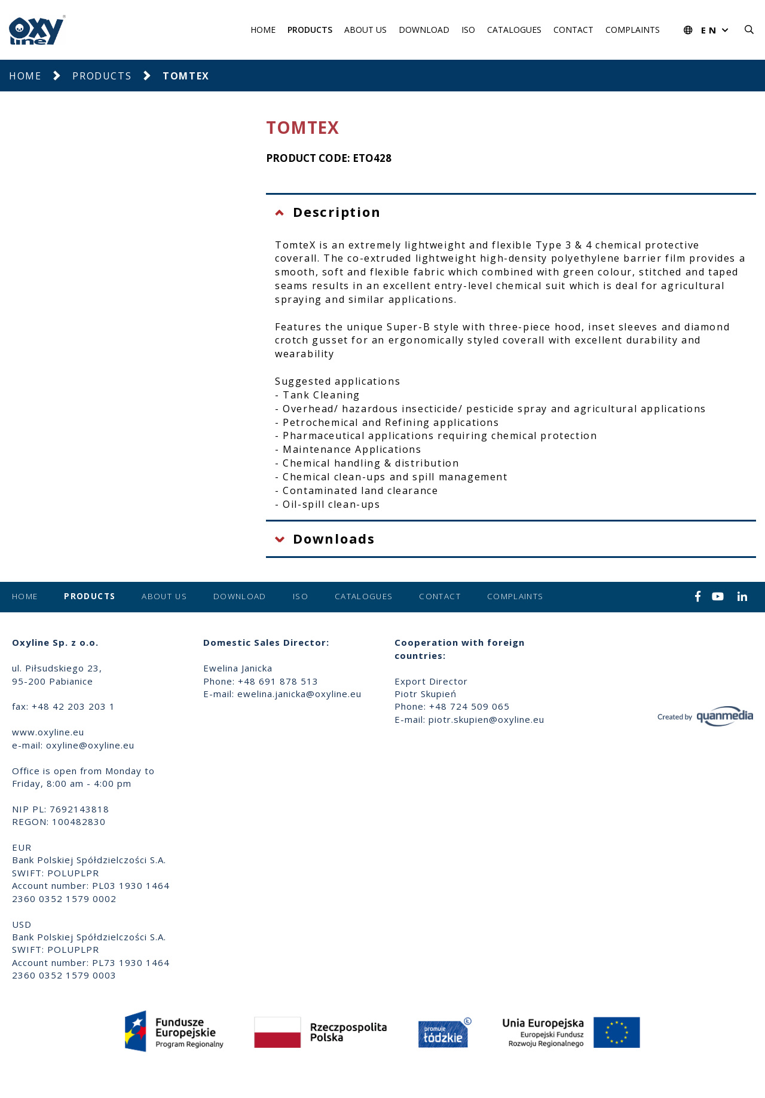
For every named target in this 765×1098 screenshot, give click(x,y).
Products (309, 29)
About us (365, 29)
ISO (468, 29)
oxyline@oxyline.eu (90, 745)
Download (424, 29)
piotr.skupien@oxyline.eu (486, 719)
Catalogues (514, 29)
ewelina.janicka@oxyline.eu (299, 694)
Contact (573, 29)
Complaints (632, 29)
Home (263, 29)
